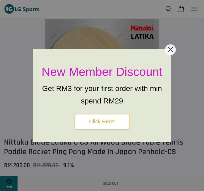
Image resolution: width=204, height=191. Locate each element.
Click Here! (102, 121)
